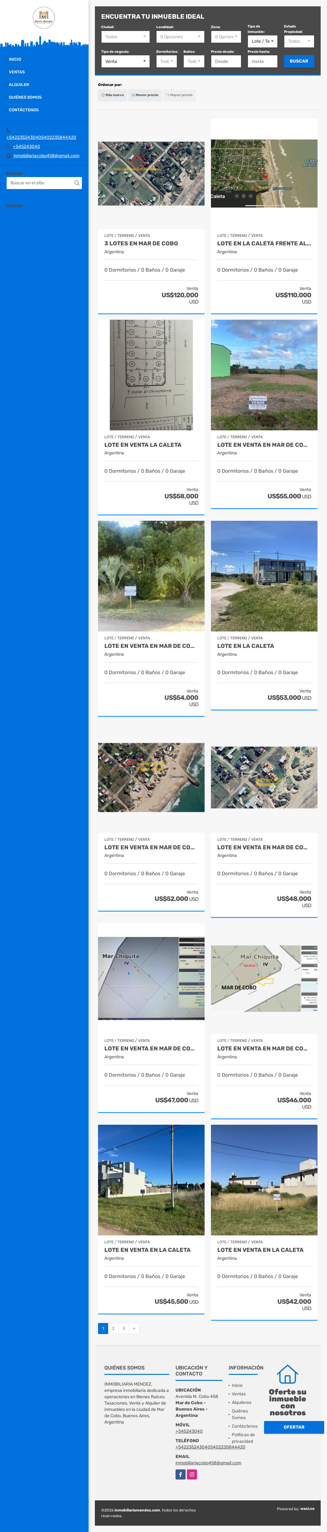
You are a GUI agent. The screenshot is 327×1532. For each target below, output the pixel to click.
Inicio (15, 59)
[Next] (134, 1328)
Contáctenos (24, 110)
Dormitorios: (167, 52)
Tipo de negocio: (115, 52)
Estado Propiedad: (293, 29)
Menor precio (144, 95)
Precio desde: (222, 52)
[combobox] (125, 37)
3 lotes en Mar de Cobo (141, 243)
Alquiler (19, 84)
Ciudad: (107, 27)
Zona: (215, 27)
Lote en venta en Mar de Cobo (264, 445)
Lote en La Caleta (245, 646)
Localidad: (165, 27)
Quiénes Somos (25, 97)
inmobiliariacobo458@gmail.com (46, 155)
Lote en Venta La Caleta (143, 445)
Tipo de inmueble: (256, 29)
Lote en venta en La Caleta (147, 1250)
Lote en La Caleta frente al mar (264, 243)
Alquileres (241, 1402)
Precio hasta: (259, 52)
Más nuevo (112, 95)
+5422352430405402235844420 (41, 137)
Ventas (17, 72)
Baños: (189, 52)
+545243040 (26, 146)
